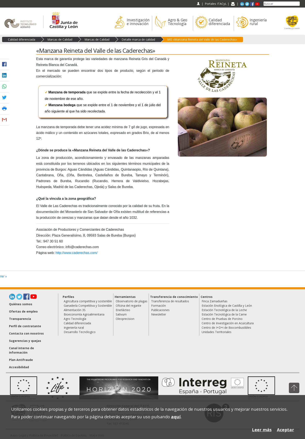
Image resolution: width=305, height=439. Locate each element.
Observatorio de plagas (131, 301)
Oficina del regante (128, 306)
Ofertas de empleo (23, 311)
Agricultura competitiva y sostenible (88, 301)
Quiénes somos (20, 304)
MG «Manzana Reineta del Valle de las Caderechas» (202, 39)
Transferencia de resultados (170, 301)
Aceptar (285, 430)
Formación (158, 306)
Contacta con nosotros (26, 333)
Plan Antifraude (21, 360)
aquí (176, 417)
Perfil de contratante (25, 326)
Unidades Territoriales (216, 332)
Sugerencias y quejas (25, 341)
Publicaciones (160, 310)
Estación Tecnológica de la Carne (224, 314)
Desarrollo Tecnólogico (80, 332)
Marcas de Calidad (59, 39)
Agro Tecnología (75, 319)
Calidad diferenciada (21, 39)
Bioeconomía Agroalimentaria (84, 314)
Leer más (262, 430)
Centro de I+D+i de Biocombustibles (226, 328)
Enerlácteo (123, 310)
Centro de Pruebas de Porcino (222, 319)
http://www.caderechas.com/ (76, 253)
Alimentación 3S (75, 310)
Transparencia (20, 319)
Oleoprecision (125, 319)
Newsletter (158, 314)
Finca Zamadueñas (214, 301)
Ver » (3, 276)
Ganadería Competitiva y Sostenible (88, 306)
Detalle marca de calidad (138, 39)
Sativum (121, 314)
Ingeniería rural (74, 328)
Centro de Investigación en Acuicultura (228, 323)
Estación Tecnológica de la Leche (224, 310)
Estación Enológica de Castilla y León (227, 306)
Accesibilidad (19, 367)
